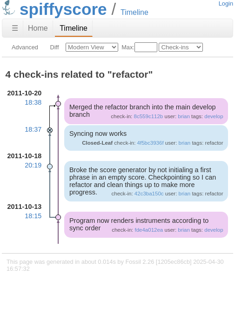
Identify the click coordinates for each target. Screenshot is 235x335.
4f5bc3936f (150, 143)
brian (184, 116)
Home (38, 28)
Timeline (73, 28)
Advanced (25, 47)
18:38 (33, 102)
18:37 (33, 129)
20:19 (33, 165)
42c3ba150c (149, 193)
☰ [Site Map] (15, 28)
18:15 (33, 216)
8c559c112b (148, 116)
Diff (54, 47)
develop (213, 116)
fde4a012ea (148, 230)
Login (226, 3)
